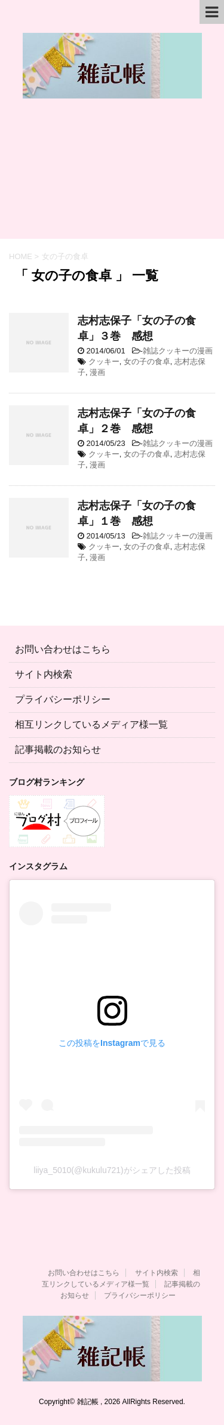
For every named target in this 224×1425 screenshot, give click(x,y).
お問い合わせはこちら (63, 649)
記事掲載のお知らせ (58, 749)
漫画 (97, 372)
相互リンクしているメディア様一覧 (91, 724)
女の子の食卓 (147, 361)
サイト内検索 (43, 674)
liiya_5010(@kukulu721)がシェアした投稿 (111, 1170)
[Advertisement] (112, 174)
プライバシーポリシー (63, 699)
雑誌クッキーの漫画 (178, 350)
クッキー (103, 361)
